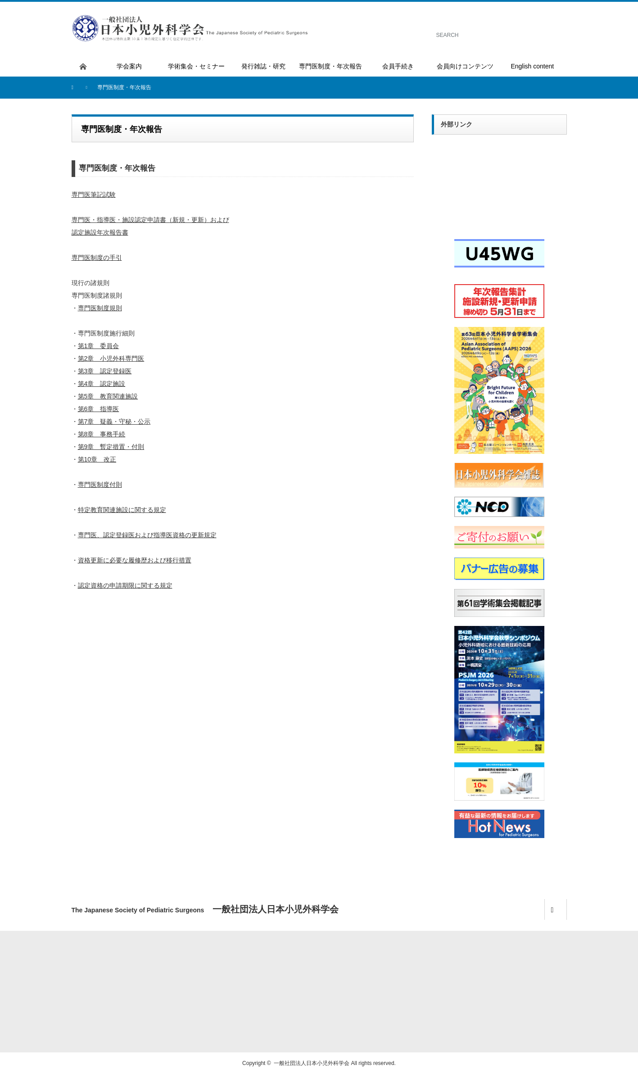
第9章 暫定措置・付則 (111, 446)
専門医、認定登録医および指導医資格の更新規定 (147, 535)
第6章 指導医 (98, 408)
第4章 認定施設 (102, 383)
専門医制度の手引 (97, 257)
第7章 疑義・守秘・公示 (114, 421)
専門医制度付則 (100, 484)
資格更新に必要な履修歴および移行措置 (134, 560)
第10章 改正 (97, 459)
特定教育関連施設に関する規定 (122, 509)
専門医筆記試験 (94, 194)
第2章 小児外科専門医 (111, 358)
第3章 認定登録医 (105, 371)
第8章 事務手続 (102, 434)
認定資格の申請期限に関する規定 (125, 585)
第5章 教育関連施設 (108, 396)
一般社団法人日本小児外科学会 (311, 1063)
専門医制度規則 (100, 308)
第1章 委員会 (98, 345)
